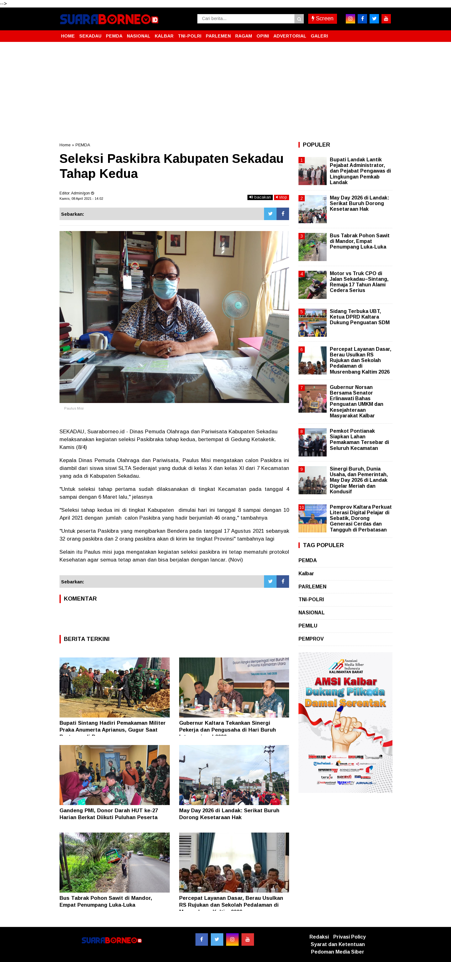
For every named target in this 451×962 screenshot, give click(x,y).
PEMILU (307, 625)
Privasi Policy (349, 936)
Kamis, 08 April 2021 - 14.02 (81, 198)
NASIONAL (138, 35)
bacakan (260, 197)
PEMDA (114, 35)
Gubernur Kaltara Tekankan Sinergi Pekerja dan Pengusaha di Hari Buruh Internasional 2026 (227, 730)
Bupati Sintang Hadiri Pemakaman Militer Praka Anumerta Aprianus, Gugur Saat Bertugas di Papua (113, 730)
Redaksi (319, 936)
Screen (323, 18)
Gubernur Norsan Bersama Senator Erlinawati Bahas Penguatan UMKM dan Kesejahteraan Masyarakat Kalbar (356, 401)
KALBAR (164, 35)
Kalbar (306, 573)
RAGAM (243, 35)
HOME (68, 35)
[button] (385, 33)
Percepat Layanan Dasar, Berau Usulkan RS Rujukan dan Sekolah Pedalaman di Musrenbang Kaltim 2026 (231, 905)
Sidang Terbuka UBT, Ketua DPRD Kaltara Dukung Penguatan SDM (360, 317)
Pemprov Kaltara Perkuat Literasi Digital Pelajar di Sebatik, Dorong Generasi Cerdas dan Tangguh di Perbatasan (361, 518)
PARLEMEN (218, 35)
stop (281, 197)
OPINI (263, 35)
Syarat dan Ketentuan (338, 944)
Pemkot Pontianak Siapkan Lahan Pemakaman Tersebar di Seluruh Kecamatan (359, 439)
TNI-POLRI (189, 35)
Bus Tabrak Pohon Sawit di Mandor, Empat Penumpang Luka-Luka (360, 241)
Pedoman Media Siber (337, 951)
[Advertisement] (225, 92)
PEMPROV (311, 639)
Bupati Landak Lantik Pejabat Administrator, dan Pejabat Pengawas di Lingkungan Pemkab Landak (360, 171)
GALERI (319, 35)
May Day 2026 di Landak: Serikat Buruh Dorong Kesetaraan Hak (359, 203)
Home (65, 145)
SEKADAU (90, 35)
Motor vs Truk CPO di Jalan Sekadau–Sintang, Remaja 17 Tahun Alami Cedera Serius (359, 282)
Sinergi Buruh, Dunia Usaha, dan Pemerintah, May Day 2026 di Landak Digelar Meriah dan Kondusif (359, 480)
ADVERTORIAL (289, 35)
